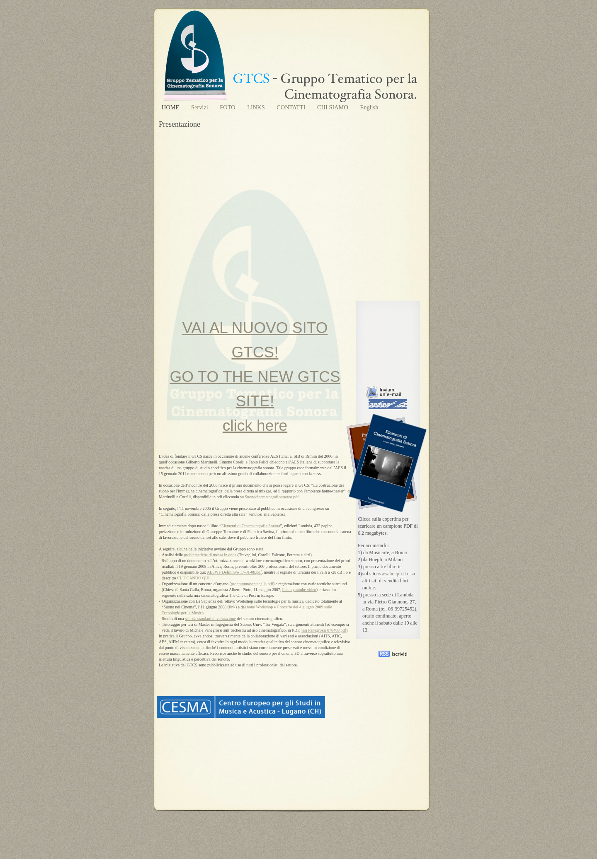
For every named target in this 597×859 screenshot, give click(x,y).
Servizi (200, 107)
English (369, 107)
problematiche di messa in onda (210, 555)
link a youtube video (299, 589)
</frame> (378, 824)
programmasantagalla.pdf (252, 584)
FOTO (228, 107)
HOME (171, 107)
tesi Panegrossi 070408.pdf (323, 630)
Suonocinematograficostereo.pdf (271, 497)
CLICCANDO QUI (193, 578)
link (232, 607)
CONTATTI (292, 107)
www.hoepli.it (392, 574)
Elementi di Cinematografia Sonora (250, 526)
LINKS (256, 107)
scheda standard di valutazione (210, 618)
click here (255, 425)
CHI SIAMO (333, 107)
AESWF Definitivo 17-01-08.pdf (234, 572)
